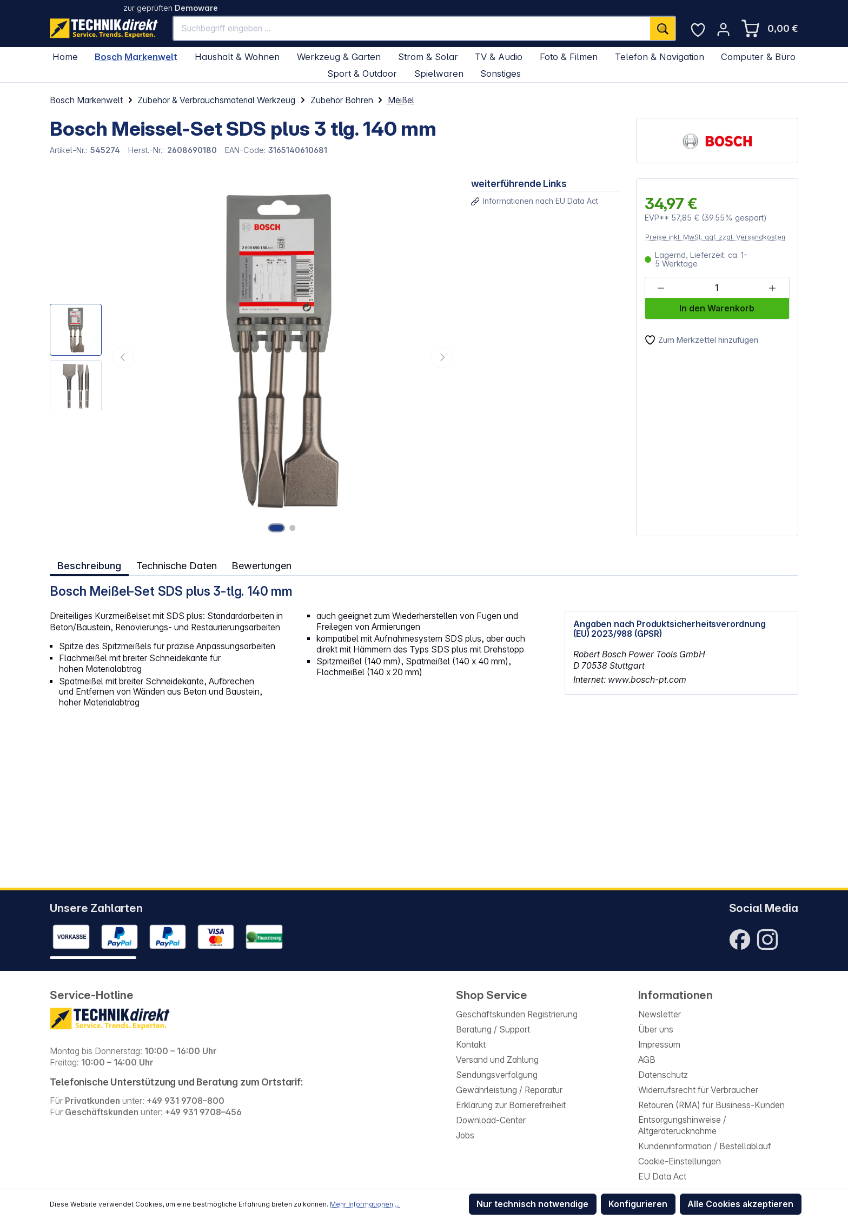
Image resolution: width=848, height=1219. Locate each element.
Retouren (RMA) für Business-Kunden (711, 1105)
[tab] (89, 565)
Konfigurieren (637, 1204)
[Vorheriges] (123, 357)
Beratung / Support (493, 1029)
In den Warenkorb (716, 308)
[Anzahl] (717, 288)
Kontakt (471, 1045)
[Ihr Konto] (723, 29)
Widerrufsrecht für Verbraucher (698, 1090)
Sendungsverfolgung (497, 1075)
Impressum (659, 1045)
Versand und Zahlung (497, 1060)
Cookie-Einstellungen (679, 1161)
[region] (252, 357)
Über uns (655, 1029)
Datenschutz (663, 1075)
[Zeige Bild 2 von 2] (292, 527)
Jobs (465, 1135)
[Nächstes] (442, 357)
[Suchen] (663, 28)
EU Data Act (662, 1176)
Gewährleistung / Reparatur (509, 1090)
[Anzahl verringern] (661, 288)
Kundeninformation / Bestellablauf (704, 1146)
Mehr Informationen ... (365, 1204)
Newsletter (659, 1014)
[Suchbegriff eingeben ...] (412, 28)
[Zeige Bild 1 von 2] (277, 527)
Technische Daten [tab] (176, 564)
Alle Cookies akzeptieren (740, 1204)
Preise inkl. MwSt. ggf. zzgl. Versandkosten (715, 237)
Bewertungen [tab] (262, 564)
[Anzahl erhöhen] (772, 288)
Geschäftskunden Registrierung (517, 1014)
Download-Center (491, 1120)
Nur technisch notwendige (532, 1204)
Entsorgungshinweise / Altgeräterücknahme (682, 1125)
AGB (646, 1060)
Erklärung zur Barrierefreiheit (511, 1105)
